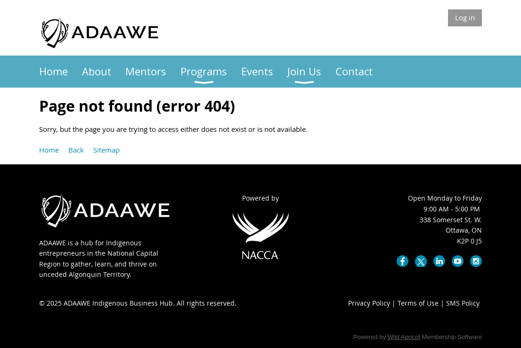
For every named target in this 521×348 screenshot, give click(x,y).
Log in (465, 17)
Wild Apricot (404, 336)
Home (49, 149)
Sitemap (106, 149)
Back (76, 149)
